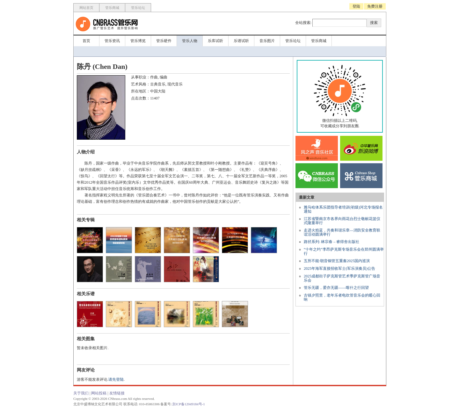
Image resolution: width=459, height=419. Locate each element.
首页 (86, 41)
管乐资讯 (112, 41)
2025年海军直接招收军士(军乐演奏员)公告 (339, 268)
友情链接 (117, 393)
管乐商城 (112, 8)
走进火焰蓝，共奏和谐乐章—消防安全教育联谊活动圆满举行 (342, 232)
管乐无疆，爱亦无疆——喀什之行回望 (336, 287)
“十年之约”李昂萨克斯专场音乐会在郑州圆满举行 (344, 251)
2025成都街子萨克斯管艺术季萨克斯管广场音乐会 (342, 278)
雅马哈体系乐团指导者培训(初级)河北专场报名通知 (343, 209)
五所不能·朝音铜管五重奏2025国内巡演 (337, 261)
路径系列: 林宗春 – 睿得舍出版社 (331, 241)
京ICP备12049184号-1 (188, 404)
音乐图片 (267, 41)
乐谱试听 (241, 41)
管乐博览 (138, 41)
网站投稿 (98, 393)
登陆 (356, 6)
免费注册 (374, 6)
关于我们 (81, 393)
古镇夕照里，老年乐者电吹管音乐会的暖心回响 (342, 297)
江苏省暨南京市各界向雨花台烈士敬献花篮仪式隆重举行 (342, 221)
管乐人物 (189, 41)
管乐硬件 (163, 41)
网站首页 (86, 8)
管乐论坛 (138, 8)
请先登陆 (116, 379)
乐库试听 (215, 41)
